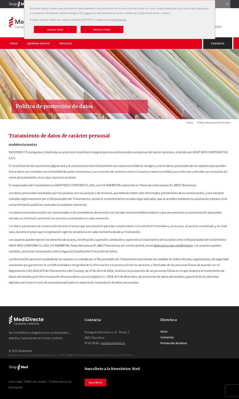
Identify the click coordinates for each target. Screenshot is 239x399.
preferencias (118, 19)
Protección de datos (173, 343)
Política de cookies (35, 381)
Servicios (65, 43)
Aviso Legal (15, 381)
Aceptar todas (55, 29)
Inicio (14, 43)
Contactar (167, 337)
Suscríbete (95, 382)
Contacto (217, 43)
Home (189, 122)
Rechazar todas (101, 29)
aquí (87, 13)
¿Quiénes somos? (38, 43)
